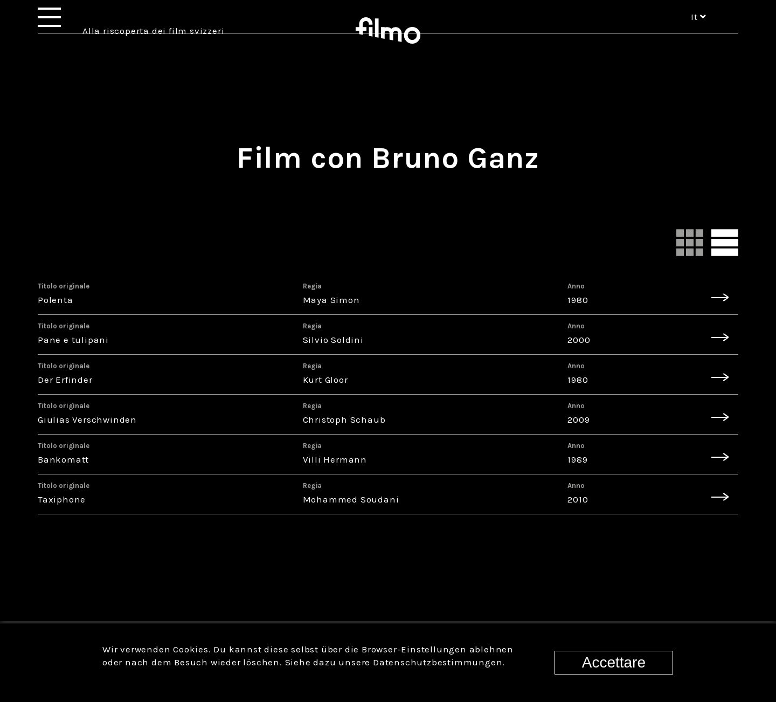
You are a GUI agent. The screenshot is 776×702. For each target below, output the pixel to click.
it (698, 31)
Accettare (614, 662)
